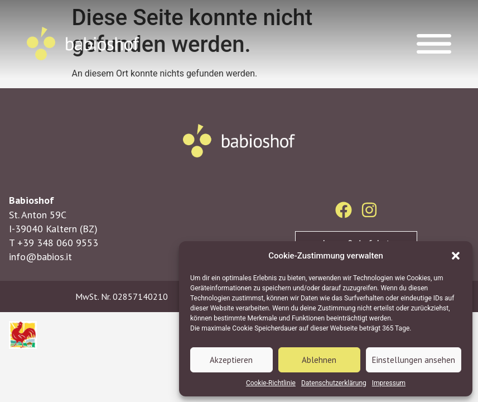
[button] (455, 255)
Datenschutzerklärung (333, 383)
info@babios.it (40, 256)
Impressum (388, 383)
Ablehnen (319, 360)
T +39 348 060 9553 (53, 242)
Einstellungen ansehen (413, 360)
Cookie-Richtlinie (271, 383)
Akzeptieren (231, 360)
